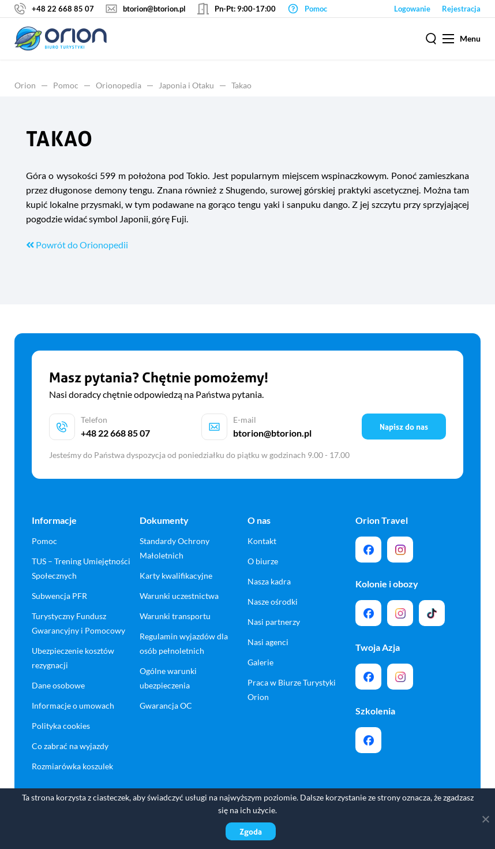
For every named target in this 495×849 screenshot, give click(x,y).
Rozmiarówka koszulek (72, 766)
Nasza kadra (269, 581)
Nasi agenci (267, 642)
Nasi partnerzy (273, 622)
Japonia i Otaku (186, 85)
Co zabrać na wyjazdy (70, 746)
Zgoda (250, 831)
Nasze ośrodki (272, 601)
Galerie (260, 662)
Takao (241, 85)
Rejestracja (461, 8)
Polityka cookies (61, 726)
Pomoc (65, 85)
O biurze (262, 561)
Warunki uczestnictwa (179, 596)
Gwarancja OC (166, 705)
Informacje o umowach (73, 705)
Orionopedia (118, 85)
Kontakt (261, 541)
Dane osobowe (58, 685)
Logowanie (412, 8)
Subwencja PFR (59, 596)
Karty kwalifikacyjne (176, 575)
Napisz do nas (404, 426)
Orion (25, 85)
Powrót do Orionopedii (77, 244)
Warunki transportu (175, 616)
